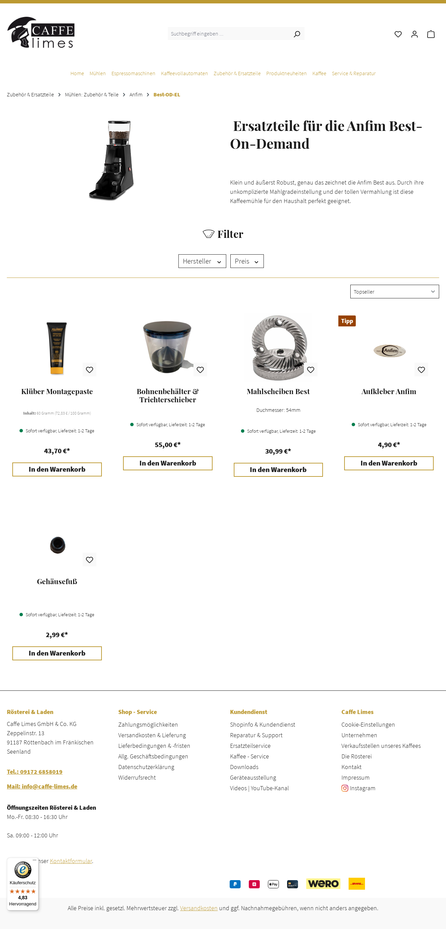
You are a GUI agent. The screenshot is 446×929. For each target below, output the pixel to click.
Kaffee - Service (249, 756)
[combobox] (228, 33)
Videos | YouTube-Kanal (259, 788)
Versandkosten (199, 908)
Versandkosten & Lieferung (152, 735)
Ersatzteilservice (250, 746)
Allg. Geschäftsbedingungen (153, 756)
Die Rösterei (356, 756)
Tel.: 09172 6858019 (35, 772)
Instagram (363, 788)
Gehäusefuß (57, 581)
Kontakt (351, 767)
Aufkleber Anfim (389, 391)
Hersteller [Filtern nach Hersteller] (202, 261)
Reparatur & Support (256, 735)
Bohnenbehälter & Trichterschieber (168, 395)
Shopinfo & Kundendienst (262, 724)
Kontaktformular (71, 861)
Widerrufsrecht (137, 777)
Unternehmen (359, 735)
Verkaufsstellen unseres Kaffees (381, 746)
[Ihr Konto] (414, 33)
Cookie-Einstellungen (368, 724)
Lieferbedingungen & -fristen (154, 746)
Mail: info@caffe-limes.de (42, 786)
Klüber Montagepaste (57, 391)
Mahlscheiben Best (278, 391)
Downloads (244, 767)
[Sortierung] (394, 291)
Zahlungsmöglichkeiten (148, 724)
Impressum (355, 777)
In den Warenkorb (57, 469)
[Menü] (34, 862)
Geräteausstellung (253, 777)
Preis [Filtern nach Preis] (247, 261)
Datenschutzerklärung (146, 767)
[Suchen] (297, 33)
